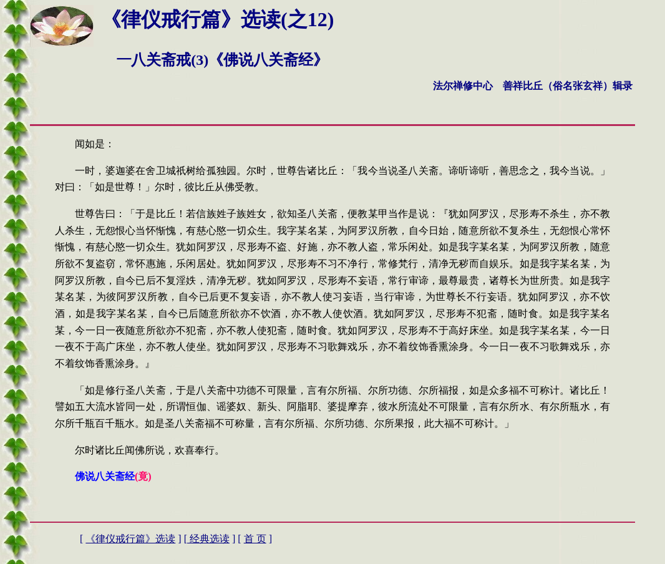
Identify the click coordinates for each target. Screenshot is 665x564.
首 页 (255, 538)
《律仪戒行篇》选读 (130, 538)
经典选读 (208, 538)
